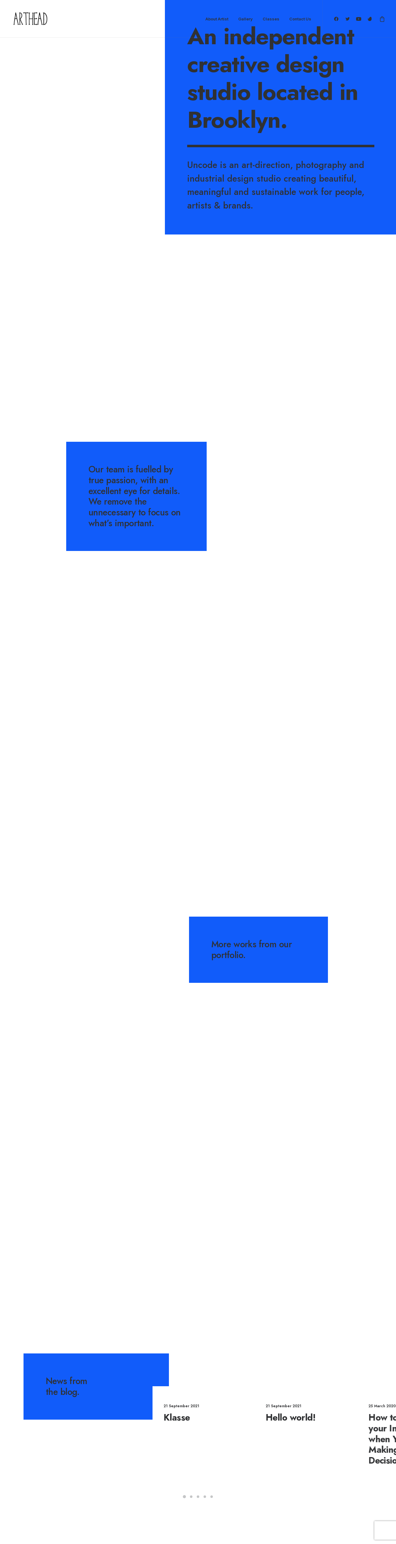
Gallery (245, 18)
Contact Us (300, 18)
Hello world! (319, 1417)
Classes (271, 18)
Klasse (190, 1417)
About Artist (216, 18)
